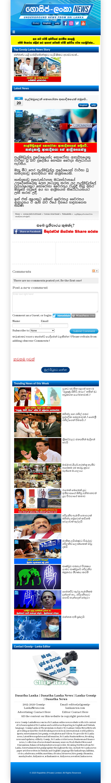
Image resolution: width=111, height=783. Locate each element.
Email (44, 321)
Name (16, 321)
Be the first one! (71, 281)
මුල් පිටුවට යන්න (55, 370)
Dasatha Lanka (26, 695)
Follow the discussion (95, 271)
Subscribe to (33, 331)
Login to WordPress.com (83, 316)
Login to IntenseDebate (62, 316)
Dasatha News (56, 699)
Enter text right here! (55, 302)
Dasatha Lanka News (57, 695)
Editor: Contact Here (75, 712)
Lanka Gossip (85, 695)
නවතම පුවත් (24, 359)
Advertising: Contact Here (34, 712)
